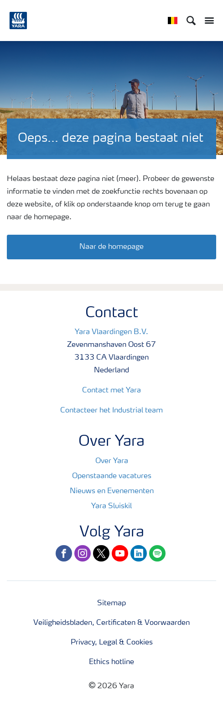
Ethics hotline (111, 662)
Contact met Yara (111, 390)
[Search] (191, 20)
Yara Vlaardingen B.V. (111, 332)
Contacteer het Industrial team (111, 410)
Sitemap (111, 603)
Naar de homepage (111, 247)
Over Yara (111, 461)
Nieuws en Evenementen (112, 491)
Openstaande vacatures (111, 476)
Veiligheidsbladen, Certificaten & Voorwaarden (111, 623)
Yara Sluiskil (111, 506)
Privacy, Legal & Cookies (112, 642)
